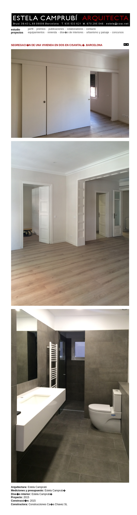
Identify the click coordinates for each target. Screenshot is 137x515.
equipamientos (36, 32)
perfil (31, 28)
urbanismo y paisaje (98, 32)
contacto (90, 28)
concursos (117, 32)
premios (41, 28)
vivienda (52, 32)
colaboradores (75, 28)
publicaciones (56, 28)
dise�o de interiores (71, 32)
